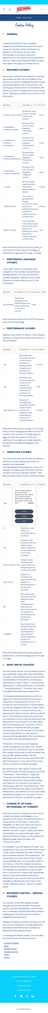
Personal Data (24, 981)
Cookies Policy (24, 990)
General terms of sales (24, 976)
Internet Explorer (11, 943)
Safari (6, 954)
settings (31, 503)
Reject (24, 521)
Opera (7, 957)
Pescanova (24, 9)
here (35, 250)
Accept (24, 511)
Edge (6, 946)
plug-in (30, 443)
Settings (24, 516)
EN (43, 9)
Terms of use (24, 985)
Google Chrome (11, 951)
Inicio (18, 18)
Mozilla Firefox (10, 948)
